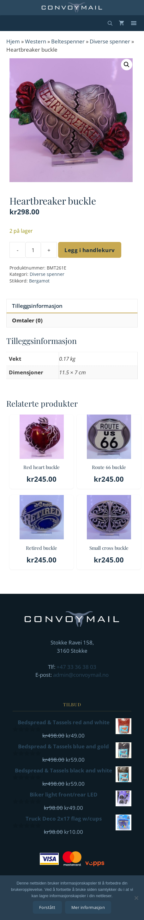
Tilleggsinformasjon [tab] (37, 305)
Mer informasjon (88, 907)
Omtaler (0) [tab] (27, 320)
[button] (126, 64)
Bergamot (39, 281)
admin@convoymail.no (81, 674)
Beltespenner (68, 41)
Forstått (47, 907)
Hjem (13, 41)
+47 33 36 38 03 (76, 666)
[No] (136, 898)
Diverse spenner (110, 41)
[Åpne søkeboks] (110, 23)
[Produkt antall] (33, 250)
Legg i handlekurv (89, 250)
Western (35, 41)
